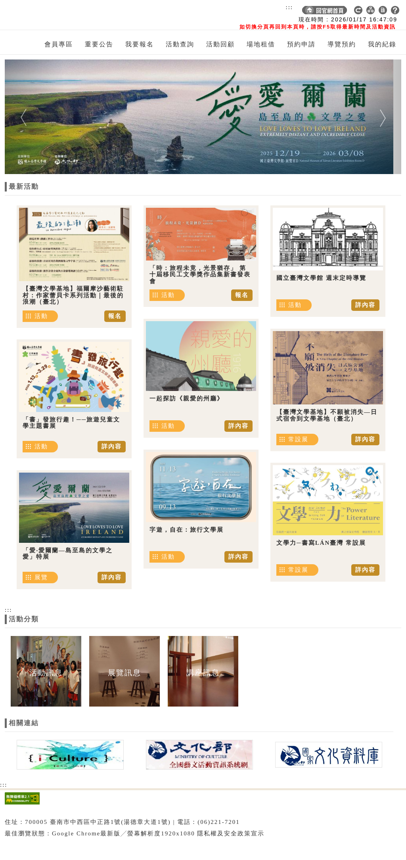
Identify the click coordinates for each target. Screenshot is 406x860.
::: (289, 7)
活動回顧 (220, 44)
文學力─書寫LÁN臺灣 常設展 (321, 543)
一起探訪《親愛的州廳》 (186, 398)
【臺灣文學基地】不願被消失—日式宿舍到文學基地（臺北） (326, 415)
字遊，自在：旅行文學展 (186, 530)
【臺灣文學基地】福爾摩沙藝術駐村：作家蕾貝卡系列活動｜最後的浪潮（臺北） (73, 295)
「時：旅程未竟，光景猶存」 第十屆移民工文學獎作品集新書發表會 (200, 274)
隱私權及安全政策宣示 (230, 833)
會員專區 (58, 44)
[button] (34, 116)
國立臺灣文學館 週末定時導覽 (321, 278)
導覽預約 (341, 44)
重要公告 (99, 44)
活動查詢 (180, 44)
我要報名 (139, 44)
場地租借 (261, 44)
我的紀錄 (382, 44)
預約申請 (301, 44)
